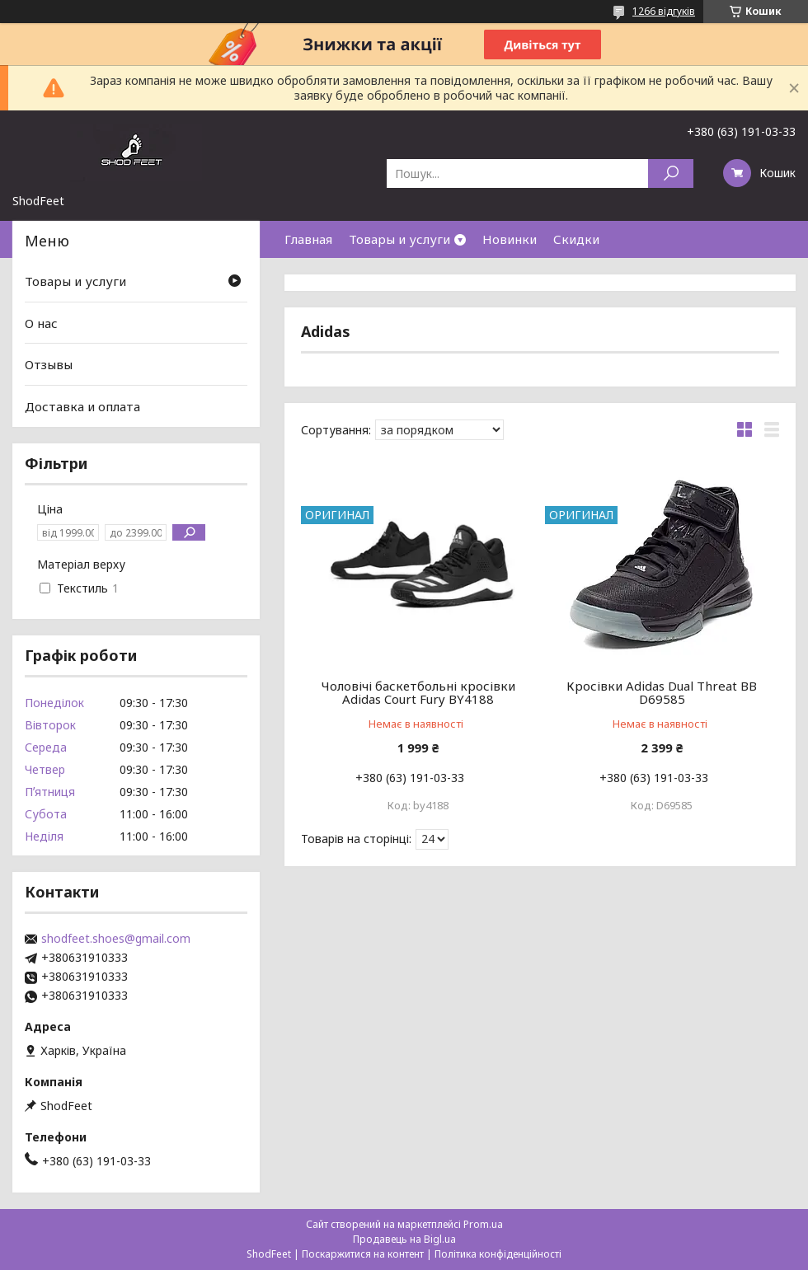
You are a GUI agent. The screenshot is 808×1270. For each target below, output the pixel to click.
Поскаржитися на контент (363, 1254)
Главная (308, 239)
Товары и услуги (399, 239)
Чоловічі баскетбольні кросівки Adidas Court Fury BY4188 (418, 692)
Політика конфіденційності (498, 1254)
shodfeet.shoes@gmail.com (115, 938)
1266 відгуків (663, 11)
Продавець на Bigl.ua (404, 1239)
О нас (41, 323)
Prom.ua (483, 1224)
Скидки (576, 239)
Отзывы (49, 364)
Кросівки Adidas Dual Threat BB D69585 (661, 692)
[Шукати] (670, 173)
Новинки (509, 239)
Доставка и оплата (82, 406)
